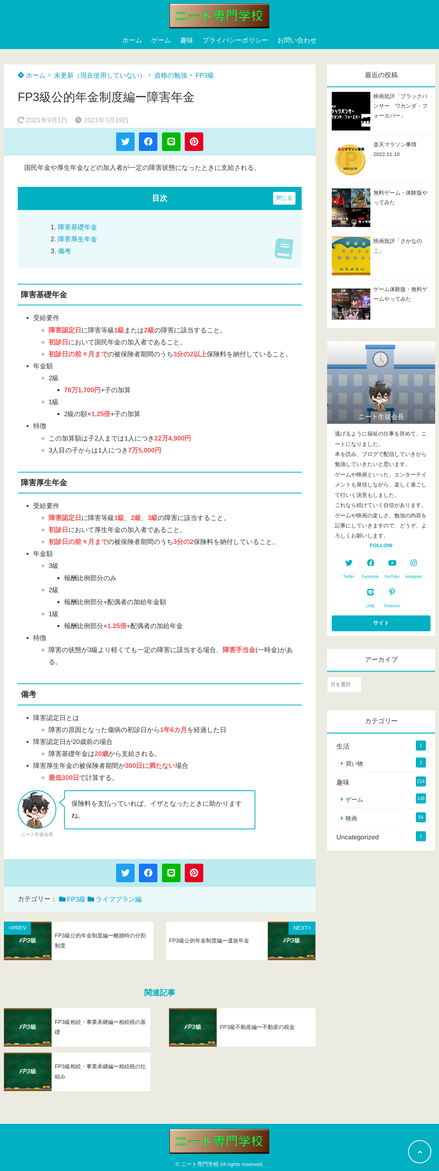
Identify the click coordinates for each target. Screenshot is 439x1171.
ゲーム (161, 40)
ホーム (132, 40)
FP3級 (205, 75)
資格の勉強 (170, 75)
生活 (343, 746)
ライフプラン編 (119, 899)
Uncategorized (357, 837)
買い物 (354, 763)
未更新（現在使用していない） (100, 75)
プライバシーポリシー (235, 40)
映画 (351, 818)
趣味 (186, 40)
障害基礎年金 (77, 227)
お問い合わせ (297, 40)
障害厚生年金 (77, 239)
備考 (64, 251)
